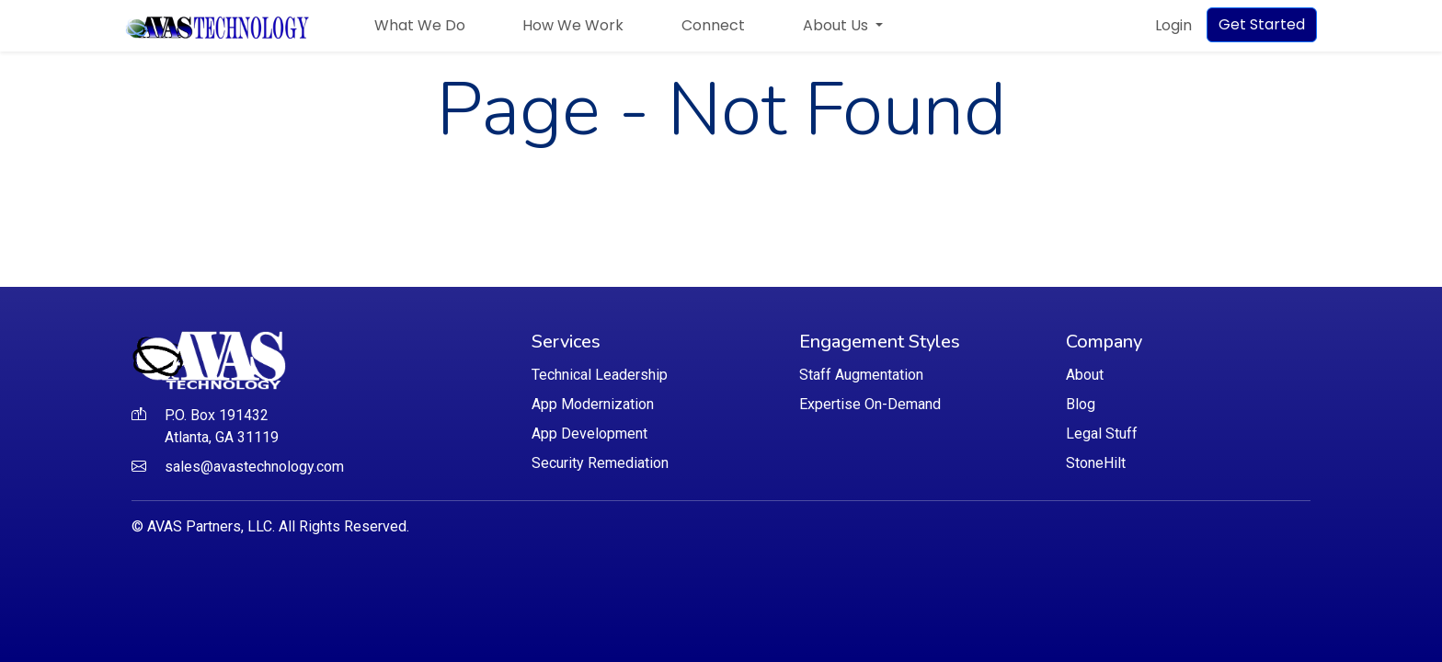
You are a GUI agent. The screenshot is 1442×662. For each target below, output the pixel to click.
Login (1173, 25)
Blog (1080, 404)
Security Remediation (600, 463)
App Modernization (593, 404)
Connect (713, 25)
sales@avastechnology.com (254, 466)
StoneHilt (1096, 463)
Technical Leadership (600, 374)
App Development (589, 433)
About (1085, 374)
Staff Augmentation (861, 374)
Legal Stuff (1102, 433)
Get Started (1262, 24)
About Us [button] (837, 25)
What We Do (419, 25)
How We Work (573, 25)
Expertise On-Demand (870, 404)
